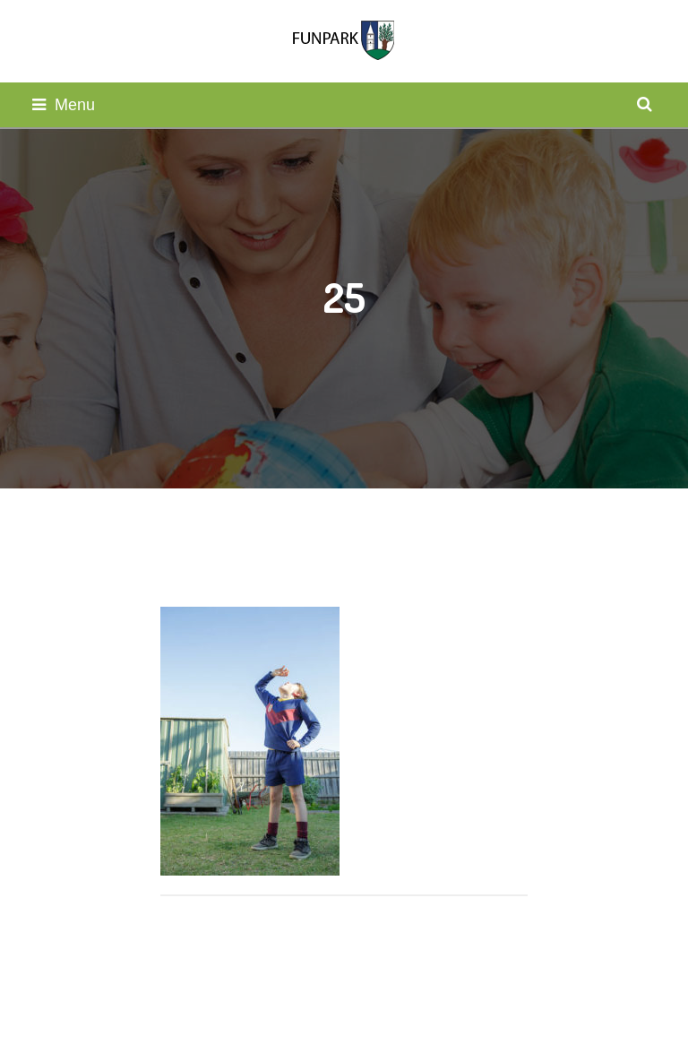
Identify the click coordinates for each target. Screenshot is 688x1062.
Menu (63, 105)
